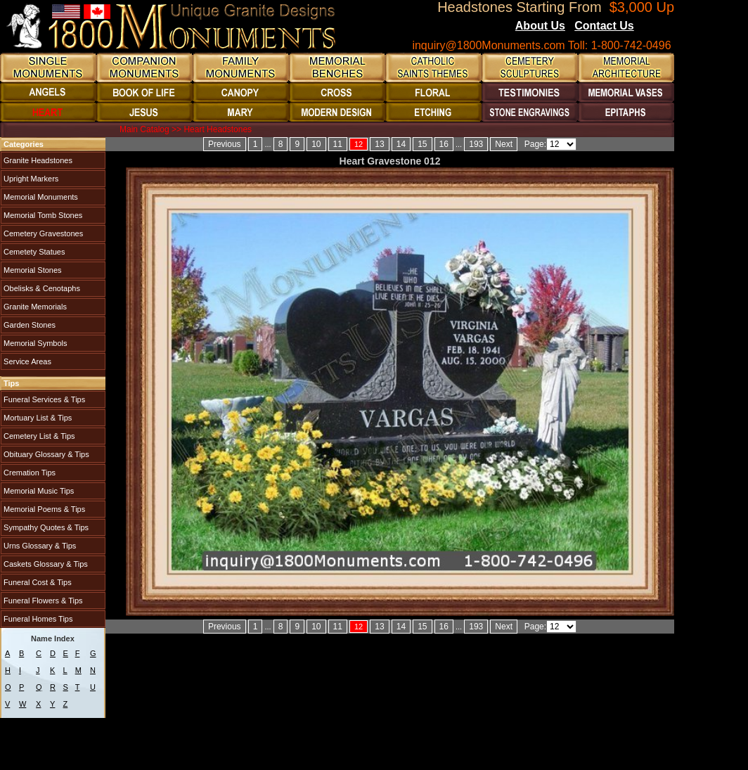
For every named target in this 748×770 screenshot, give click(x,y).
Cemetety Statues (33, 252)
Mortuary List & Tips (36, 417)
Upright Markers (29, 178)
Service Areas (26, 361)
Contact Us (603, 26)
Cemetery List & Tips (38, 436)
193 (476, 144)
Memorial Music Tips (37, 491)
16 (444, 144)
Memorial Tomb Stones (41, 215)
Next (503, 144)
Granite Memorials (34, 306)
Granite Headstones (36, 160)
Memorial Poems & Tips (43, 509)
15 (422, 144)
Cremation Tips (28, 472)
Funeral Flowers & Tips (42, 600)
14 (401, 144)
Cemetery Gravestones (42, 233)
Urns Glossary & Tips (38, 545)
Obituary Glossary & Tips (45, 454)
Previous (224, 144)
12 (358, 144)
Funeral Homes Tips (36, 619)
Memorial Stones (31, 270)
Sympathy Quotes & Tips (45, 527)
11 (337, 144)
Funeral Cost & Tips (36, 582)
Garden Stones (28, 325)
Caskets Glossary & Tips (44, 564)
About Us (540, 26)
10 (316, 144)
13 (379, 144)
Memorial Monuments (39, 197)
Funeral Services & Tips (43, 399)
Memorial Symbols (34, 343)
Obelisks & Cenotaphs (40, 288)
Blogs (653, 27)
